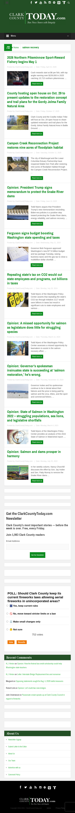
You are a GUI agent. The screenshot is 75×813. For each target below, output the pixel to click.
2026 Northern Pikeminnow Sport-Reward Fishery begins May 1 (36, 59)
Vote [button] (11, 642)
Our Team (11, 760)
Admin (49, 808)
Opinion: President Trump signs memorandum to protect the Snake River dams (35, 191)
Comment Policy (14, 774)
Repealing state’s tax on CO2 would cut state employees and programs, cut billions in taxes (37, 279)
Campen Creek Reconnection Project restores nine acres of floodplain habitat (35, 145)
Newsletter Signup (14, 739)
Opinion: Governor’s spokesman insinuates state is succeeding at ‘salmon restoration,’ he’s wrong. (36, 370)
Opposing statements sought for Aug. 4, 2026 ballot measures (39, 681)
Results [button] (21, 642)
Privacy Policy (60, 808)
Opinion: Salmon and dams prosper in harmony (34, 454)
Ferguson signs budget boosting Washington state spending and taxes (33, 235)
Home (16, 47)
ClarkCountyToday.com (24, 67)
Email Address (13, 541)
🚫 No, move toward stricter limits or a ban (33, 613)
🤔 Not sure (16, 629)
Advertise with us (14, 767)
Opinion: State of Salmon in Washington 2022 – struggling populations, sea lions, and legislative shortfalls (35, 416)
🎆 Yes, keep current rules (24, 606)
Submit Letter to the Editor (17, 746)
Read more (37, 83)
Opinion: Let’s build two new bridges (32, 688)
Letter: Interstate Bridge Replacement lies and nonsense (39, 674)
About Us (11, 753)
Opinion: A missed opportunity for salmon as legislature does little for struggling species (36, 327)
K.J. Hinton (10, 663)
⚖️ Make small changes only (25, 621)
